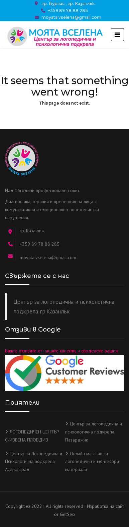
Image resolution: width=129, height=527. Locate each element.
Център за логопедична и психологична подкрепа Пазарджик (93, 432)
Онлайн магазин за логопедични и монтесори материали (92, 462)
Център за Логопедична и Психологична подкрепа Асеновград (33, 462)
